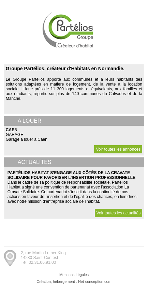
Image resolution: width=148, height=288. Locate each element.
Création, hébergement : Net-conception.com (74, 281)
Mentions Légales (74, 275)
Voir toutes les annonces (118, 149)
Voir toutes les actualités (118, 213)
